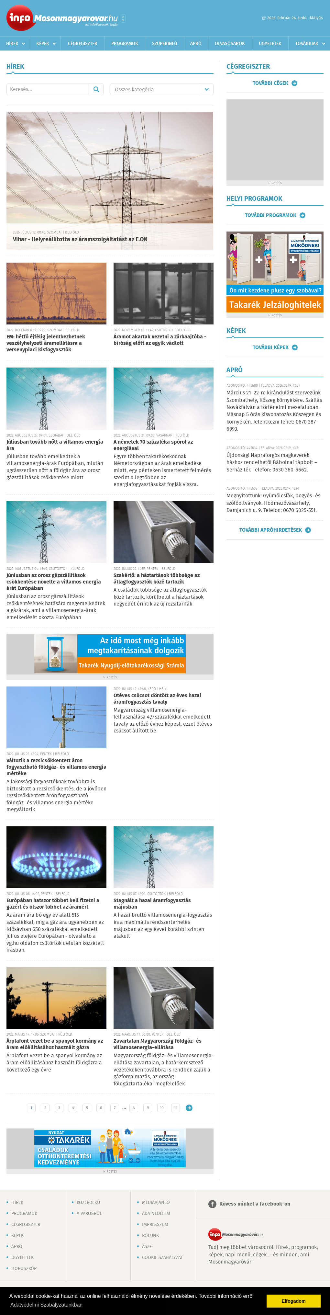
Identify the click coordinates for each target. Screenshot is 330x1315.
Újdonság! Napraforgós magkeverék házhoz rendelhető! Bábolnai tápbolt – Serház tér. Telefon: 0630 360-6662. (271, 462)
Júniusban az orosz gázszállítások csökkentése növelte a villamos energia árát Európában (53, 582)
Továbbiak (306, 43)
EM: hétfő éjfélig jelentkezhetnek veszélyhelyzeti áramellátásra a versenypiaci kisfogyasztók (45, 343)
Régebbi (189, 1108)
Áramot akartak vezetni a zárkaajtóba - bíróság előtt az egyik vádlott (160, 340)
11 (175, 1108)
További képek (271, 347)
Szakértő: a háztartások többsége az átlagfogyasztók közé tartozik (157, 579)
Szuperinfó (164, 43)
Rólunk (150, 1235)
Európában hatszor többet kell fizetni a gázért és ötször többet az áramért (52, 904)
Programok (124, 43)
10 (162, 1108)
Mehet (96, 89)
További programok (270, 215)
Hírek (12, 43)
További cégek (270, 83)
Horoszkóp (24, 1268)
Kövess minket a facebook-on (254, 1204)
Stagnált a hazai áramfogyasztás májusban (152, 904)
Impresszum (155, 1224)
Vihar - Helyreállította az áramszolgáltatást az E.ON (80, 239)
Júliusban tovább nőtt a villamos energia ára (54, 445)
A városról (89, 1213)
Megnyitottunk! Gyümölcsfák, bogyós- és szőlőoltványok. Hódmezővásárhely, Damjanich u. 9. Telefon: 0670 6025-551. (273, 503)
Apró (196, 43)
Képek (42, 43)
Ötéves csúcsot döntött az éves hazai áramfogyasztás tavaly (157, 699)
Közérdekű (88, 1202)
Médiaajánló (156, 1202)
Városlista (123, 18)
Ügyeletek (270, 43)
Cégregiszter (82, 43)
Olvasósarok (230, 43)
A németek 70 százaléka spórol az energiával (153, 445)
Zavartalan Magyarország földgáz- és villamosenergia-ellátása (158, 1044)
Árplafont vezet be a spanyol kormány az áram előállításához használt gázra (54, 1044)
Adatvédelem (156, 1213)
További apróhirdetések (270, 530)
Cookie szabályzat (162, 1257)
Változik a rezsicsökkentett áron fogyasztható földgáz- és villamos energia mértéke (56, 767)
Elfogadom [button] (294, 1301)
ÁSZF (147, 1246)
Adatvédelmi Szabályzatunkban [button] (46, 1305)
